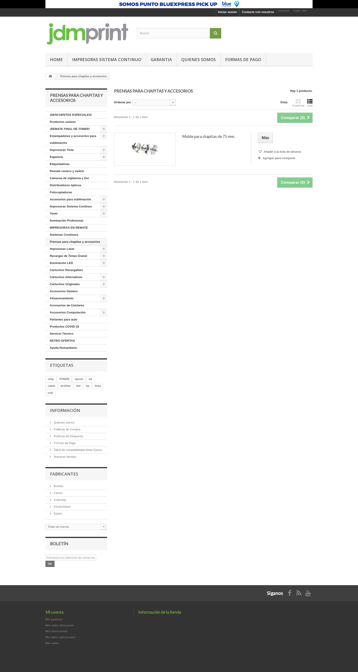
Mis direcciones (56, 631)
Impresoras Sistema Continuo (106, 59)
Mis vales (52, 643)
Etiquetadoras (60, 164)
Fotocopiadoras (61, 192)
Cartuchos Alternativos (66, 277)
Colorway (59, 499)
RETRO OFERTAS (62, 340)
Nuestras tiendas (64, 456)
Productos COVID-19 (64, 326)
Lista (310, 103)
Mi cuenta (54, 612)
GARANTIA (161, 59)
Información (65, 410)
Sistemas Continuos (64, 234)
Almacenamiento (62, 298)
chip (51, 379)
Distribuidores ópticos (65, 185)
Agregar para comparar (279, 158)
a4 (90, 379)
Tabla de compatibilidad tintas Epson (77, 450)
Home (56, 59)
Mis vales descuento (59, 625)
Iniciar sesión (227, 12)
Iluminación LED (61, 263)
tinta (98, 386)
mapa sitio (300, 10)
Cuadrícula (298, 103)
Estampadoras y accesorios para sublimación (73, 139)
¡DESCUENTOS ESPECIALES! (71, 114)
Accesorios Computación (68, 312)
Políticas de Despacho (68, 436)
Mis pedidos (54, 619)
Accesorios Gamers (64, 291)
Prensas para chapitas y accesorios (75, 241)
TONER (64, 379)
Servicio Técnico (61, 333)
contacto (284, 10)
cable (51, 386)
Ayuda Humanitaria (63, 347)
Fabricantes (64, 474)
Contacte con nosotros (258, 12)
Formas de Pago (64, 443)
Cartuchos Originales (65, 284)
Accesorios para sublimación (70, 199)
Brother (58, 486)
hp (88, 386)
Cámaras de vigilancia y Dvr (69, 178)
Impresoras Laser (62, 249)
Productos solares (63, 122)
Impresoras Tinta (62, 150)
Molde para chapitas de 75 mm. (208, 136)
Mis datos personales (60, 637)
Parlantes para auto (63, 319)
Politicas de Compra (66, 429)
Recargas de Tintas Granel (68, 256)
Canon (58, 493)
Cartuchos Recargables (66, 270)
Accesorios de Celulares (67, 305)
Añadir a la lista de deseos (282, 151)
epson (79, 379)
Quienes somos (198, 59)
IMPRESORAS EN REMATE (69, 227)
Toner (54, 213)
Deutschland (61, 506)
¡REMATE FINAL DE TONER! (70, 129)
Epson (57, 513)
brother (66, 386)
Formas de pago (243, 59)
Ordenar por (122, 102)
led (78, 386)
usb (50, 392)
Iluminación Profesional (66, 220)
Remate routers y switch (67, 171)
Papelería (56, 157)
